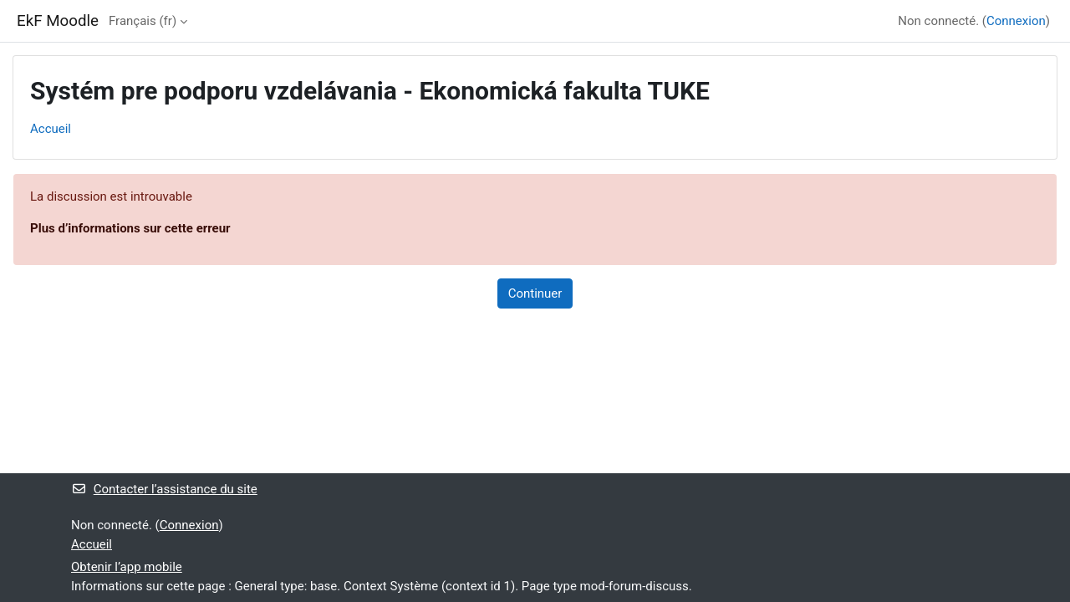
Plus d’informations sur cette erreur (130, 228)
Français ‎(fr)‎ (142, 20)
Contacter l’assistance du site (164, 489)
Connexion (1016, 20)
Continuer (535, 293)
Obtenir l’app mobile (126, 566)
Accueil (50, 128)
